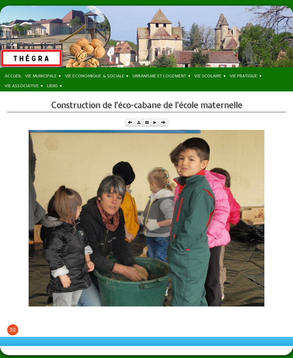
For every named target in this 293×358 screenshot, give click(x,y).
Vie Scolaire (210, 76)
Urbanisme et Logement (162, 76)
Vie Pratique (246, 76)
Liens (55, 86)
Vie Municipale (43, 76)
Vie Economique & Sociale (97, 76)
